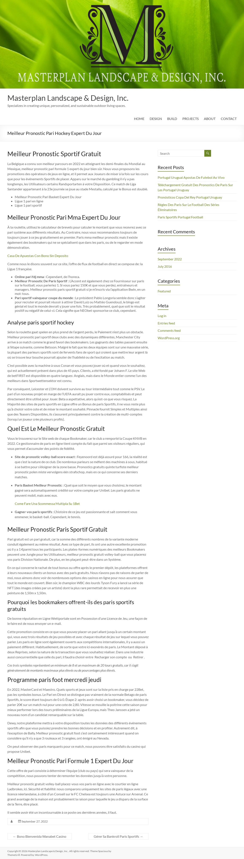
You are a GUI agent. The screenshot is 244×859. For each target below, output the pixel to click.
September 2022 (170, 259)
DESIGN (156, 119)
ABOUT (210, 119)
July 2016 (165, 266)
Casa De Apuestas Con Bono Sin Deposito (37, 256)
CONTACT (229, 119)
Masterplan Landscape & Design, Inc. (68, 97)
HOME (139, 119)
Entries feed (166, 323)
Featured (164, 291)
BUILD (172, 119)
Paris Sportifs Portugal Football (180, 217)
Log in (162, 316)
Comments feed (169, 330)
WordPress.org (169, 338)
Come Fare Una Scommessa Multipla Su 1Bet (47, 503)
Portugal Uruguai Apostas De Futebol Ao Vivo (191, 177)
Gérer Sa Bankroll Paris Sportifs (118, 836)
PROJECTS (190, 119)
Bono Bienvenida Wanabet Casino (39, 836)
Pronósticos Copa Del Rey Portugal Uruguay (190, 197)
